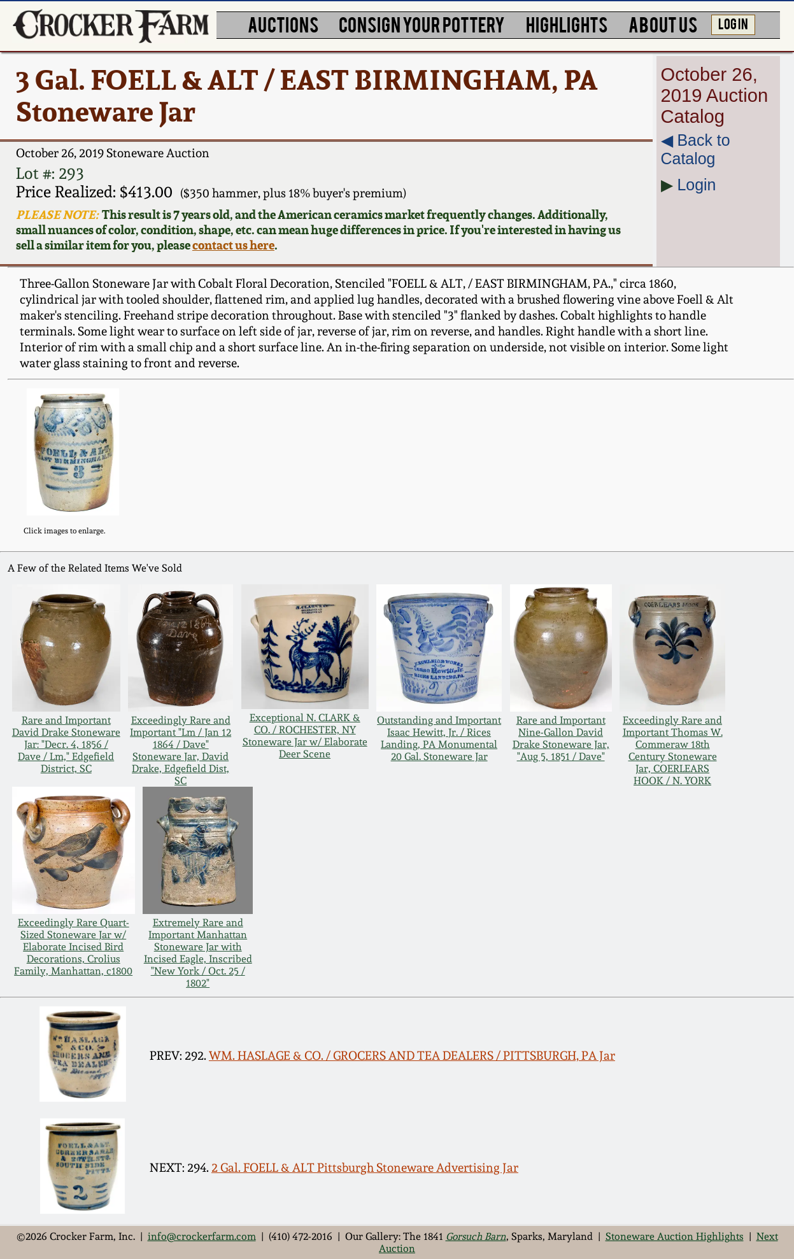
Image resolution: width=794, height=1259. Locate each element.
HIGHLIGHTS (566, 23)
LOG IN (733, 23)
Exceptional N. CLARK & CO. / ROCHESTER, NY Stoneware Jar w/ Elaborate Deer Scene (305, 736)
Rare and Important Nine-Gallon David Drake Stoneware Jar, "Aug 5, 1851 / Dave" (561, 738)
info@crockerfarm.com (202, 1236)
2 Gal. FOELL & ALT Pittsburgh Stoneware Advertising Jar (364, 1167)
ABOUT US (662, 23)
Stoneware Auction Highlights (675, 1236)
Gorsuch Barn (476, 1236)
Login (696, 184)
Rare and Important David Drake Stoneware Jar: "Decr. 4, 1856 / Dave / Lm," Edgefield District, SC (66, 744)
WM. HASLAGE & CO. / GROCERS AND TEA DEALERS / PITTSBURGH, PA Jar (412, 1055)
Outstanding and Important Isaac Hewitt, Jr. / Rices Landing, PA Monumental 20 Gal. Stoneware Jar (439, 738)
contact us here (233, 245)
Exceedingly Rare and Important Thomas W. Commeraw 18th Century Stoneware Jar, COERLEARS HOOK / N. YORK (673, 750)
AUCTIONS (283, 23)
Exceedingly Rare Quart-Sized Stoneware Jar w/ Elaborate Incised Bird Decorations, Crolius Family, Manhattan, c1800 (73, 947)
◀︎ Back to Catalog (695, 149)
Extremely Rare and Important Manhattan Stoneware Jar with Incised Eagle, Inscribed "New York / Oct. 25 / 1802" (198, 953)
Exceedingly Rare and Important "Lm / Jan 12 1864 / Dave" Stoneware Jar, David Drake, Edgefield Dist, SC (180, 750)
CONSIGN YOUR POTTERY (422, 23)
